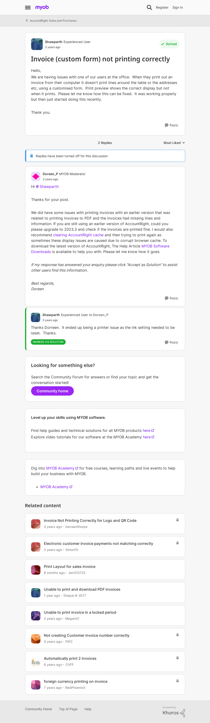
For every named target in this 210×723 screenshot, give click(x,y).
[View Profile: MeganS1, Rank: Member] (35, 615)
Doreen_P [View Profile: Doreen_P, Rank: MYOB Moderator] (50, 174)
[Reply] (171, 125)
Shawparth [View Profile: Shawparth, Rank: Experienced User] (53, 42)
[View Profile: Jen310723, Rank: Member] (35, 570)
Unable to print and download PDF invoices (82, 589)
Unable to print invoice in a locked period (80, 612)
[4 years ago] (53, 641)
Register (162, 7)
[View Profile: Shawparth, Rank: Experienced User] (37, 44)
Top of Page (68, 709)
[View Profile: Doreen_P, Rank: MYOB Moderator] (35, 176)
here (146, 430)
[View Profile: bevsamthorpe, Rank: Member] (35, 524)
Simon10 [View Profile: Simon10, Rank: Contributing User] (71, 550)
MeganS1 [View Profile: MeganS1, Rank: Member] (72, 618)
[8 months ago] (54, 572)
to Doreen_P (98, 315)
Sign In (177, 7)
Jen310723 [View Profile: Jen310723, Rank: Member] (76, 572)
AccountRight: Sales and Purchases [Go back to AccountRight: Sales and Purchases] (51, 20)
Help (87, 709)
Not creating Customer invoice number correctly (86, 635)
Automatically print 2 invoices (70, 658)
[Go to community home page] (42, 7)
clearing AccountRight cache (78, 235)
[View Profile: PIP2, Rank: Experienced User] (35, 638)
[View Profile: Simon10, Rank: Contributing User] (35, 547)
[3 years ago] (53, 526)
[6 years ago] (53, 664)
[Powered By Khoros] (174, 711)
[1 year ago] (52, 595)
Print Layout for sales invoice (69, 566)
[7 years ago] (53, 687)
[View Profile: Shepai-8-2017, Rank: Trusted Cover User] (35, 592)
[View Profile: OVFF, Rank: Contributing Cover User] (35, 661)
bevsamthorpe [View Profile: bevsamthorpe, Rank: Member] (76, 527)
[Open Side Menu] (28, 7)
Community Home (38, 709)
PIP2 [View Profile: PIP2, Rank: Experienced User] (68, 641)
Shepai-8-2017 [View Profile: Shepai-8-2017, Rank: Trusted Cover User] (74, 595)
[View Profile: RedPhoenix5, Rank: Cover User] (35, 685)
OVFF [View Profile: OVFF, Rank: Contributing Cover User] (69, 664)
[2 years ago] (53, 618)
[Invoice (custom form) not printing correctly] (64, 179)
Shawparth (49, 186)
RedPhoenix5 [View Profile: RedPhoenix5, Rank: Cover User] (75, 687)
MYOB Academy (60, 468)
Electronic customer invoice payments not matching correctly (98, 543)
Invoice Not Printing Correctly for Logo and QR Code (90, 520)
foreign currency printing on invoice (75, 681)
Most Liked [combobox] (174, 143)
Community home (52, 391)
